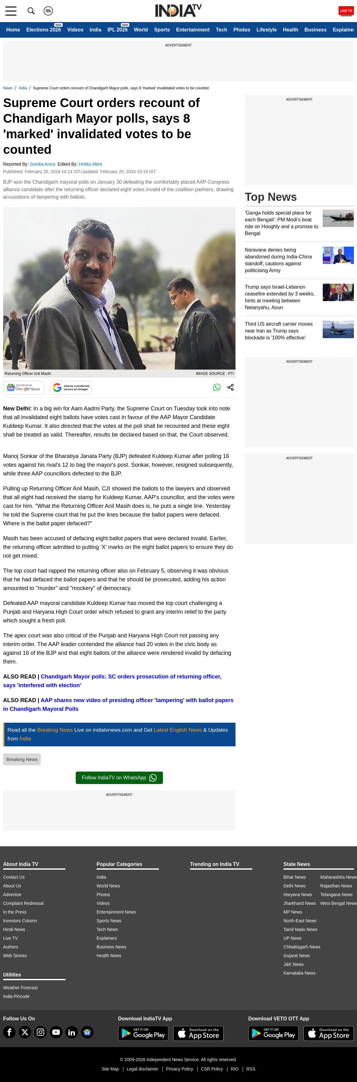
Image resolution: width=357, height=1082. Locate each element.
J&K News (293, 964)
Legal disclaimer (142, 1068)
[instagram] (40, 1032)
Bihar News (294, 877)
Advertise (12, 894)
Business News (111, 946)
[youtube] (56, 1032)
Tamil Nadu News (300, 929)
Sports (162, 29)
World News (108, 885)
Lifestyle (266, 29)
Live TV (10, 938)
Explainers (107, 938)
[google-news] (87, 1032)
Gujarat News (296, 955)
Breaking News (22, 759)
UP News (292, 938)
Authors (10, 946)
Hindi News (14, 929)
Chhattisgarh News (301, 946)
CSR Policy (212, 1068)
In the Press (14, 912)
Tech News (107, 929)
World (141, 29)
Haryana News (297, 894)
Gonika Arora (43, 164)
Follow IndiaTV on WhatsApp (119, 778)
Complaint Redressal (23, 903)
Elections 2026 (43, 29)
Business (315, 29)
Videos (75, 29)
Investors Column (20, 920)
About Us (12, 885)
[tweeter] (25, 1032)
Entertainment (193, 29)
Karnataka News (299, 973)
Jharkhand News (299, 903)
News (7, 88)
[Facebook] (9, 1032)
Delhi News (294, 885)
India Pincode (16, 996)
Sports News (109, 920)
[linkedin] (71, 1032)
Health (290, 29)
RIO (235, 1068)
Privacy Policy (179, 1068)
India (95, 29)
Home (13, 29)
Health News (109, 955)
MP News (292, 912)
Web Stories (15, 955)
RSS (250, 1068)
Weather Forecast (20, 987)
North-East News (300, 920)
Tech (221, 29)
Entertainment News (116, 912)
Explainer (344, 29)
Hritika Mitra (91, 164)
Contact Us (14, 877)
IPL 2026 (117, 29)
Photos (241, 29)
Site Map (110, 1068)
